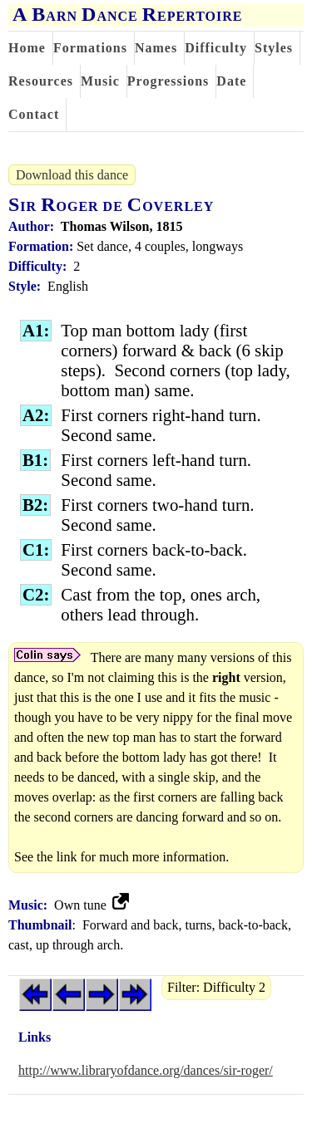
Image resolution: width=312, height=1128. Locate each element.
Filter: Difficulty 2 (216, 987)
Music (100, 81)
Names (156, 48)
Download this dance (72, 175)
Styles (274, 48)
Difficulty (216, 48)
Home (27, 48)
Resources (40, 81)
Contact (33, 114)
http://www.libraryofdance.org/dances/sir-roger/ (145, 1070)
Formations (90, 48)
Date (231, 81)
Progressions (168, 81)
